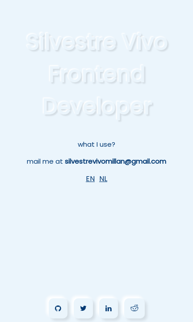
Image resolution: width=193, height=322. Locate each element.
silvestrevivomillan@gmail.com (115, 161)
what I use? (96, 144)
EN (90, 179)
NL (103, 179)
